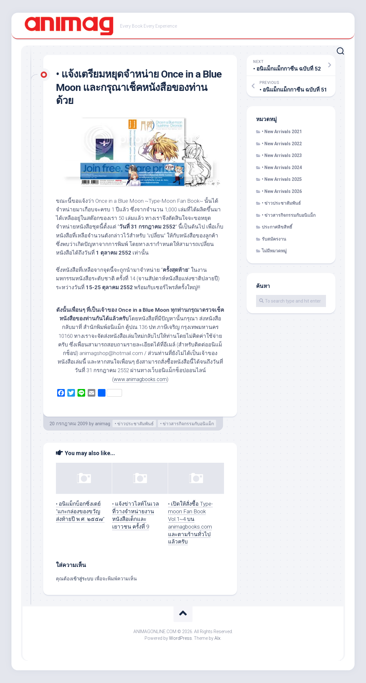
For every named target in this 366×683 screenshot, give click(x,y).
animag (102, 424)
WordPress (180, 638)
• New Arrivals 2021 (282, 131)
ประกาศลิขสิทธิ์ (277, 226)
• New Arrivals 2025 (282, 179)
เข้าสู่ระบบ (82, 579)
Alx (217, 638)
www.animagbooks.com (140, 379)
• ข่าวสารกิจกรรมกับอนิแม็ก (187, 423)
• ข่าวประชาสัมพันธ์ (134, 423)
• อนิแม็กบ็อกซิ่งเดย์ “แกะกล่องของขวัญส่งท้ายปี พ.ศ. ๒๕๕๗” (80, 511)
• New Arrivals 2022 (282, 143)
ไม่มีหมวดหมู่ (274, 250)
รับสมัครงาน (274, 239)
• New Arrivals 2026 (282, 191)
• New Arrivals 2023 (282, 155)
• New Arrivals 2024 (282, 167)
